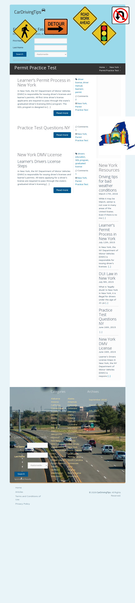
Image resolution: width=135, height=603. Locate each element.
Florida (54, 411)
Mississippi (73, 434)
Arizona (55, 402)
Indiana (71, 418)
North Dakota (75, 450)
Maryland (72, 427)
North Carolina (58, 450)
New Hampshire (59, 444)
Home (102, 67)
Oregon (55, 457)
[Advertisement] (33, 409)
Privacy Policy (22, 504)
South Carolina (75, 460)
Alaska (71, 398)
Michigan (72, 431)
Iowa (53, 421)
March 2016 (95, 405)
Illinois (54, 418)
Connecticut (57, 408)
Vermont (55, 470)
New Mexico (57, 447)
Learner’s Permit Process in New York (43, 82)
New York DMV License (39, 154)
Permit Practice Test (109, 70)
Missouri (55, 437)
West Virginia (74, 473)
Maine (54, 427)
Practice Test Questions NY (43, 127)
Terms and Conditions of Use (28, 498)
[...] (104, 218)
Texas (54, 466)
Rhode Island (57, 460)
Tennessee (73, 463)
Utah (70, 466)
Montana (72, 437)
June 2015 (94, 416)
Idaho (70, 415)
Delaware (72, 408)
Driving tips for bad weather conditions (108, 183)
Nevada (71, 440)
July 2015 (94, 410)
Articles (19, 492)
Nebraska (56, 440)
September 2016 (98, 399)
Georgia (72, 411)
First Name (19, 447)
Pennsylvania (74, 457)
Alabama (55, 398)
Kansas (71, 421)
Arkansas (72, 402)
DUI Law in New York (108, 276)
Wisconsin (56, 476)
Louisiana (72, 424)
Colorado (72, 405)
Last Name (18, 47)
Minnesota (56, 434)
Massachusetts (59, 431)
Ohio (53, 453)
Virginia (71, 470)
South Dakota (58, 463)
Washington (57, 473)
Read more (62, 113)
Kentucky (56, 424)
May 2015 (94, 421)
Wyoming (72, 476)
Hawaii (54, 415)
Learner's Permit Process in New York (107, 231)
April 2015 (94, 426)
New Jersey (73, 444)
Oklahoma (73, 453)
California (55, 405)
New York (114, 67)
